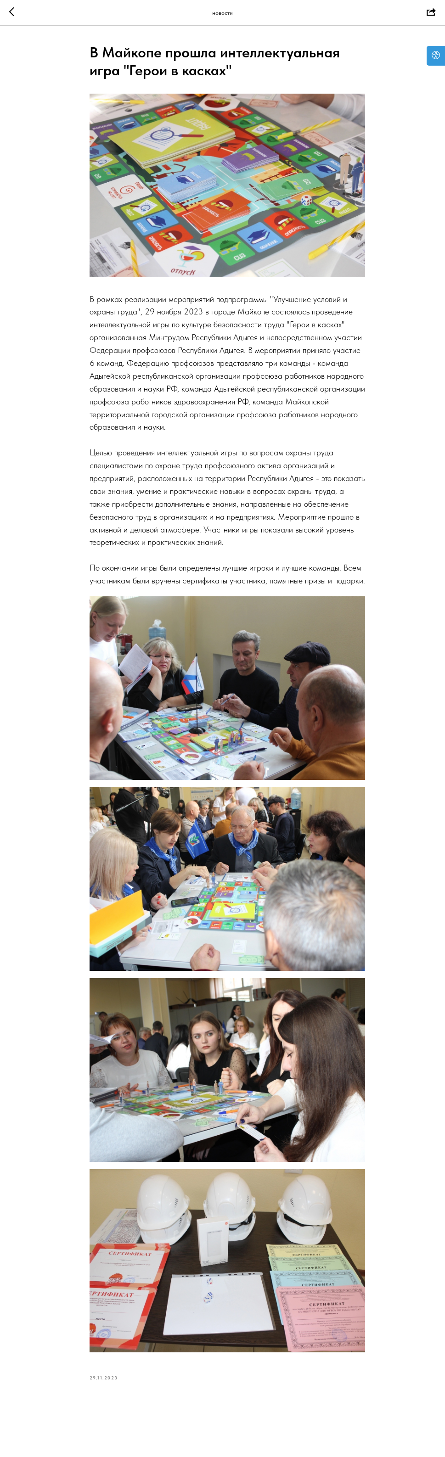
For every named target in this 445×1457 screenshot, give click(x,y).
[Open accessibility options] (436, 56)
